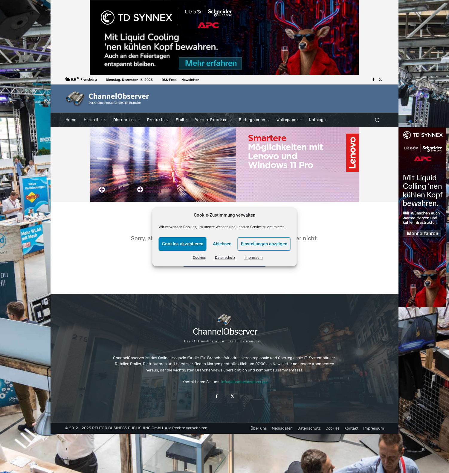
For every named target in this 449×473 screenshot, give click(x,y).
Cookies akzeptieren (182, 244)
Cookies (199, 258)
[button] (377, 120)
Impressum (254, 258)
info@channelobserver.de (244, 382)
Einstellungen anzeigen (264, 244)
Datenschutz (225, 258)
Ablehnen (222, 244)
